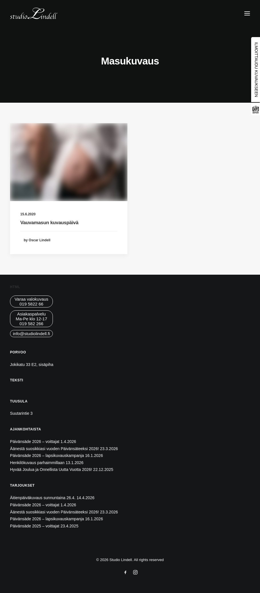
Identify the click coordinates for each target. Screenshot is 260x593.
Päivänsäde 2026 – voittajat (34, 441)
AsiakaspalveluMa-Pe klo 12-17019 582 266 (31, 318)
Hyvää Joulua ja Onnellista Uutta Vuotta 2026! (51, 469)
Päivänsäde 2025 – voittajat (34, 526)
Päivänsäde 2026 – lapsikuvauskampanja (47, 455)
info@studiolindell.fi (31, 333)
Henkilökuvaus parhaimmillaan (37, 462)
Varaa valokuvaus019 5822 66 (31, 301)
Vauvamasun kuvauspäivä (49, 222)
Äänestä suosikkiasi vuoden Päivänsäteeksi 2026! (54, 448)
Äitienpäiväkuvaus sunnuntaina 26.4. (42, 497)
